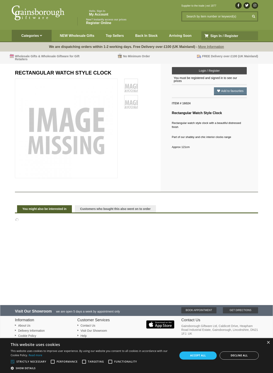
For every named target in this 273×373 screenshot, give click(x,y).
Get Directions (240, 310)
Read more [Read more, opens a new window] (35, 355)
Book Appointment (199, 310)
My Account (98, 13)
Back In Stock (146, 35)
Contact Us (88, 325)
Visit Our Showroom (94, 330)
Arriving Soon (180, 35)
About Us (24, 325)
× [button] (268, 342)
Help (84, 335)
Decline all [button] (239, 355)
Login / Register (209, 70)
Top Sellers (115, 35)
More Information (211, 47)
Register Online (106, 21)
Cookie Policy (27, 335)
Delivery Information (31, 330)
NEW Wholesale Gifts (77, 35)
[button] (92, 368)
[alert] (136, 355)
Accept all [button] (198, 355)
